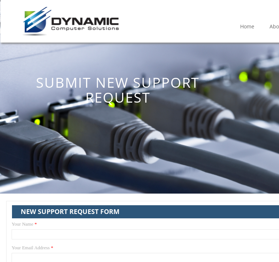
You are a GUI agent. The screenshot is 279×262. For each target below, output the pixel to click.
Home (247, 26)
